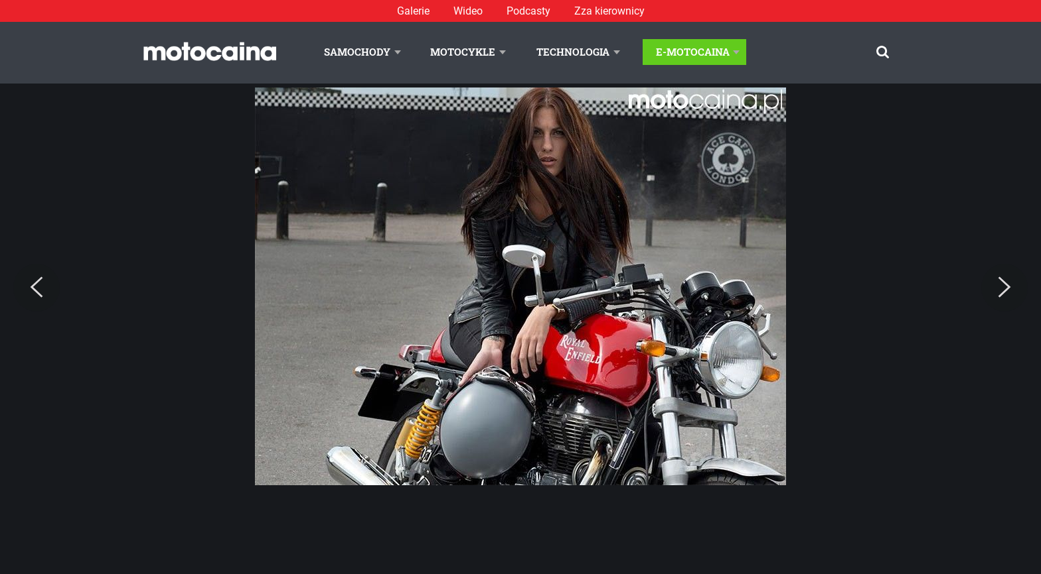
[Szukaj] (882, 52)
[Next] (1004, 288)
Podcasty (528, 11)
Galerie (413, 11)
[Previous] (36, 288)
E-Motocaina (693, 51)
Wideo (468, 11)
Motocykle (462, 51)
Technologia (572, 51)
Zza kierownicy (609, 11)
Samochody (357, 51)
